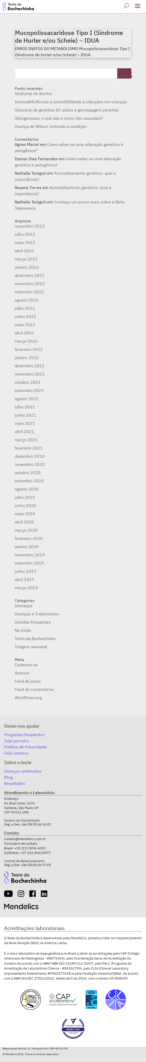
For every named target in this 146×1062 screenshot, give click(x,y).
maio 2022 (25, 324)
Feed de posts (28, 681)
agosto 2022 (27, 300)
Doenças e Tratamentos (37, 613)
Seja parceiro (16, 740)
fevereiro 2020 (29, 538)
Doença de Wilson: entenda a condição (51, 126)
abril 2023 (24, 250)
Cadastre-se (26, 664)
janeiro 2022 (27, 357)
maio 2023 (25, 242)
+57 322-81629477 (35, 853)
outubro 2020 (28, 472)
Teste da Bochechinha (35, 638)
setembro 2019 (29, 563)
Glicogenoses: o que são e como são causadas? (59, 118)
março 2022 (26, 341)
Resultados (14, 783)
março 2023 (26, 258)
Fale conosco (16, 753)
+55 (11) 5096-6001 (30, 848)
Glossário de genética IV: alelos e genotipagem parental (66, 109)
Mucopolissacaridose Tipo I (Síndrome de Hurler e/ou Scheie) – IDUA (69, 36)
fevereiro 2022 (29, 349)
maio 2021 (25, 423)
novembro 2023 (30, 226)
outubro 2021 (28, 382)
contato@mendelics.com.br (25, 839)
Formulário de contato (20, 843)
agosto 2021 (27, 398)
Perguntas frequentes (24, 734)
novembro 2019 (30, 554)
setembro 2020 (29, 480)
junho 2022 (25, 316)
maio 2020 (25, 513)
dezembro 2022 (29, 275)
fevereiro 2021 (29, 447)
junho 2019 (25, 571)
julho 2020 (25, 497)
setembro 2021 (29, 390)
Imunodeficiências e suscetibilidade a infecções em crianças (71, 101)
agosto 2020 (27, 489)
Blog (8, 777)
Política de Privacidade (25, 746)
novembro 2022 (30, 283)
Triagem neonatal (31, 646)
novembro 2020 (30, 464)
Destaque (24, 605)
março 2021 (26, 439)
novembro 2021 (30, 374)
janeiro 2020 (27, 546)
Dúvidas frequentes (33, 622)
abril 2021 (24, 431)
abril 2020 (24, 521)
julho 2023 (25, 234)
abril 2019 (24, 579)
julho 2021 (25, 406)
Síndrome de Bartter (33, 93)
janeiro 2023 (27, 267)
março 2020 (26, 530)
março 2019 (26, 587)
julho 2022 (25, 308)
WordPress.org (28, 697)
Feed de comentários (34, 689)
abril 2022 (24, 332)
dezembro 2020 (29, 456)
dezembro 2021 (29, 365)
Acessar (22, 672)
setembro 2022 (29, 291)
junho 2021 (25, 415)
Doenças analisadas (23, 771)
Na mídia (23, 630)
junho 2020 (25, 505)
